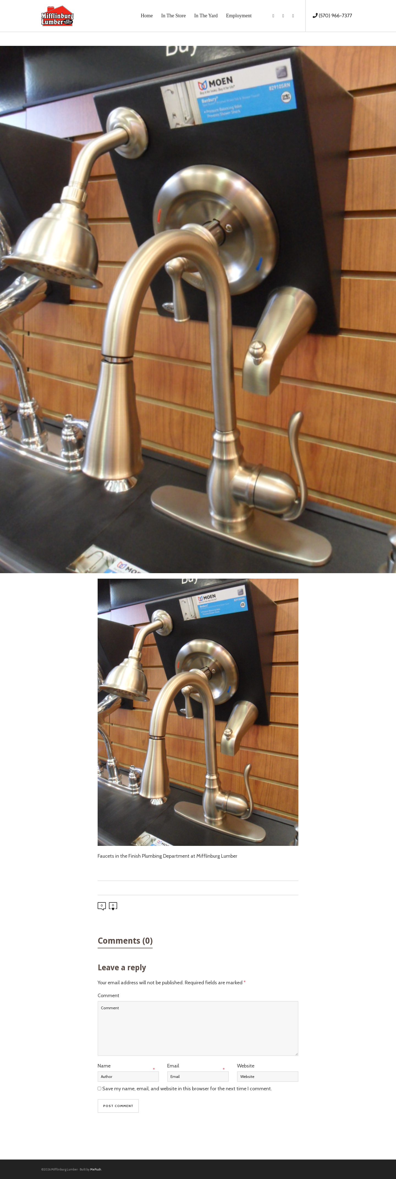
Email (173, 1066)
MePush (95, 1169)
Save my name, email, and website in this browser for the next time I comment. (187, 1089)
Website (245, 1066)
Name (104, 1066)
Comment (108, 996)
